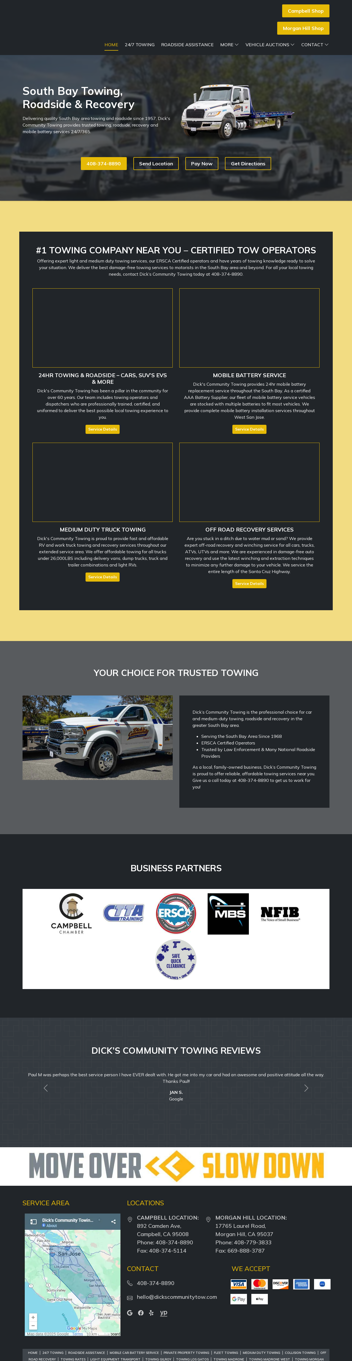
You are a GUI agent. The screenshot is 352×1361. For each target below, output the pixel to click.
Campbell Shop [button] (306, 11)
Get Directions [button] (248, 163)
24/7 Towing (140, 44)
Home (111, 44)
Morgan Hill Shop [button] (303, 28)
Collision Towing (300, 1353)
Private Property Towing (186, 1353)
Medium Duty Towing (261, 1353)
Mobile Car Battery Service (134, 1353)
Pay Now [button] (202, 163)
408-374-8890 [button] (104, 163)
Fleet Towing (226, 1353)
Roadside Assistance (187, 44)
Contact (315, 44)
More (229, 44)
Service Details (102, 429)
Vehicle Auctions (270, 44)
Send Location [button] (156, 163)
